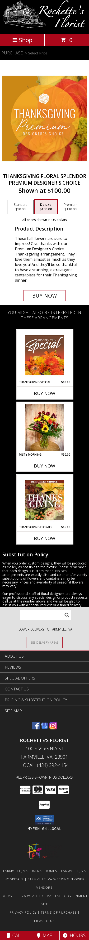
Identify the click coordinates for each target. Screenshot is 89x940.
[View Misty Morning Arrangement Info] (44, 427)
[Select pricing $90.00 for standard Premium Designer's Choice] (20, 207)
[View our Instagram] (53, 728)
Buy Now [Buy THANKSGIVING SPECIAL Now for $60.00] (44, 393)
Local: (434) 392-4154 (45, 765)
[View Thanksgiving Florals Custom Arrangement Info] (44, 500)
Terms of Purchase (59, 912)
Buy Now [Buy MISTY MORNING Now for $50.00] (44, 466)
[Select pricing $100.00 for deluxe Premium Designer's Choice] (46, 207)
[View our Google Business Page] (44, 728)
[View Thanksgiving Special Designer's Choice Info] (44, 355)
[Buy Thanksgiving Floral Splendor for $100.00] (44, 295)
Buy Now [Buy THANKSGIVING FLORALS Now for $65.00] (44, 538)
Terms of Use (44, 921)
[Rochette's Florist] (44, 27)
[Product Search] (45, 615)
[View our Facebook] (36, 728)
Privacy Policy (23, 912)
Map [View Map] (44, 935)
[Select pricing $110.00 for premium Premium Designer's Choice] (70, 207)
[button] (44, 819)
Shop (22, 40)
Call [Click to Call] (15, 935)
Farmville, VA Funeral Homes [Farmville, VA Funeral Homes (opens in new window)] (30, 871)
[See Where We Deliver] (45, 642)
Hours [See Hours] (74, 935)
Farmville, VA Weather (22, 896)
